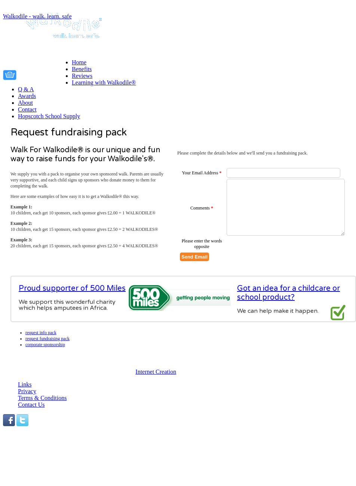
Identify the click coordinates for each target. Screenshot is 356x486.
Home (79, 62)
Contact (27, 109)
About (25, 103)
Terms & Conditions (42, 398)
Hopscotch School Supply (49, 116)
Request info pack (40, 332)
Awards (27, 96)
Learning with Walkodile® (104, 82)
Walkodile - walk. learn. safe (37, 16)
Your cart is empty (46, 73)
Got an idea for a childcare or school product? (288, 293)
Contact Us (31, 404)
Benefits (82, 69)
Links (24, 384)
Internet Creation (155, 372)
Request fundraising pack (47, 338)
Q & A (26, 89)
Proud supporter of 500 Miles (72, 288)
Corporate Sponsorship (45, 344)
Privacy (27, 391)
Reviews (82, 76)
